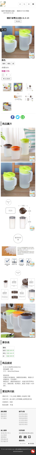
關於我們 (4, 414)
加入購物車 (6, 78)
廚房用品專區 (23, 414)
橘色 (9, 63)
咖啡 (4, 63)
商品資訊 (18, 21)
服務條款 (4, 437)
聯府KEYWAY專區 (23, 11)
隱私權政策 (4, 439)
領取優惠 (31, 443)
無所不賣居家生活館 (8, 11)
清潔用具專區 (23, 422)
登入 (9, 433)
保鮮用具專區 (23, 424)
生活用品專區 (23, 420)
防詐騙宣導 (4, 441)
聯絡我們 (4, 416)
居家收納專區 (23, 418)
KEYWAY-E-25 (8, 13)
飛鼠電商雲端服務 (17, 451)
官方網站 (4, 418)
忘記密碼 (4, 435)
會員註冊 (4, 433)
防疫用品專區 (23, 416)
